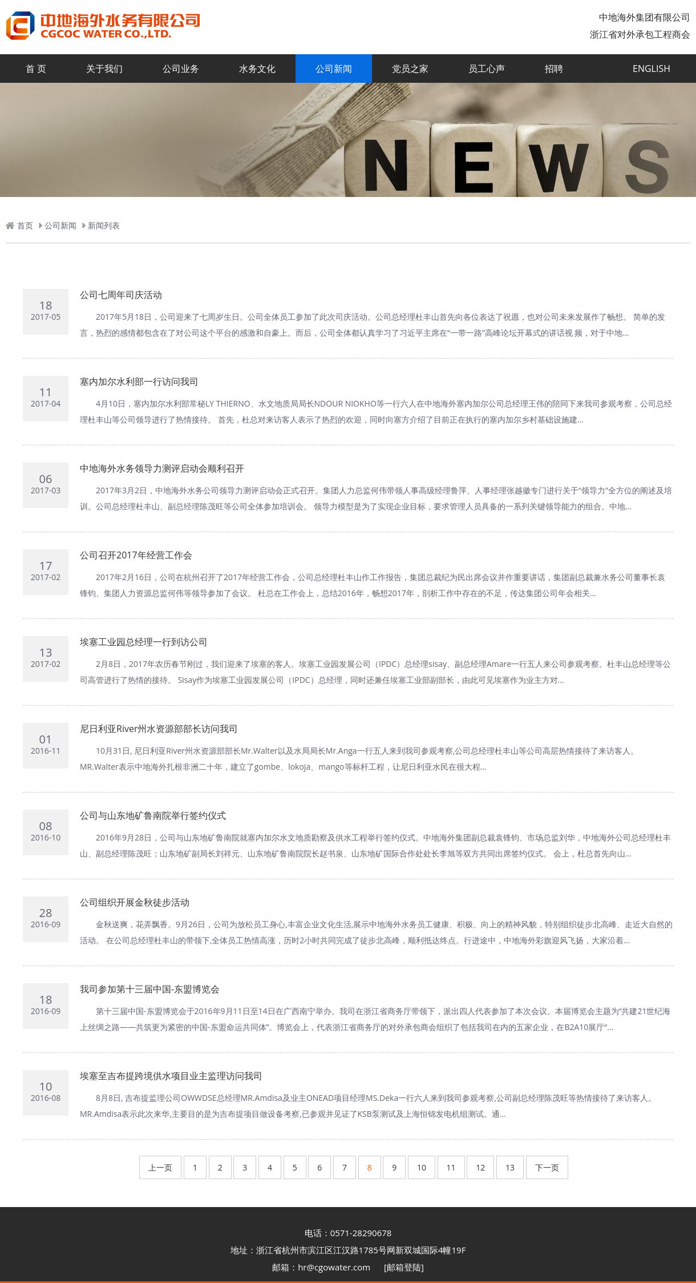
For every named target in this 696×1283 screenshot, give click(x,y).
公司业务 (181, 68)
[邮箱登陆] (404, 1267)
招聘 (554, 68)
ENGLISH (651, 68)
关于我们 (104, 68)
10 (421, 1167)
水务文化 (257, 68)
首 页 (36, 68)
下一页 (547, 1167)
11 (451, 1167)
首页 (25, 225)
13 (510, 1167)
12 (480, 1167)
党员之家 (410, 68)
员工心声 (486, 68)
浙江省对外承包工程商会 (640, 34)
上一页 (160, 1167)
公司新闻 (333, 68)
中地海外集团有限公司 (644, 17)
